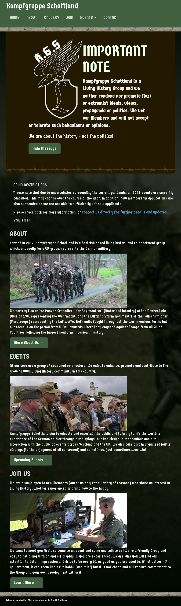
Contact (110, 17)
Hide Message (45, 148)
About (31, 17)
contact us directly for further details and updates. (125, 212)
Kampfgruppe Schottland (42, 5)
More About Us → (29, 342)
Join (69, 17)
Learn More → (26, 582)
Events (88, 17)
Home (14, 17)
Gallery (51, 17)
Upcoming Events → (31, 460)
